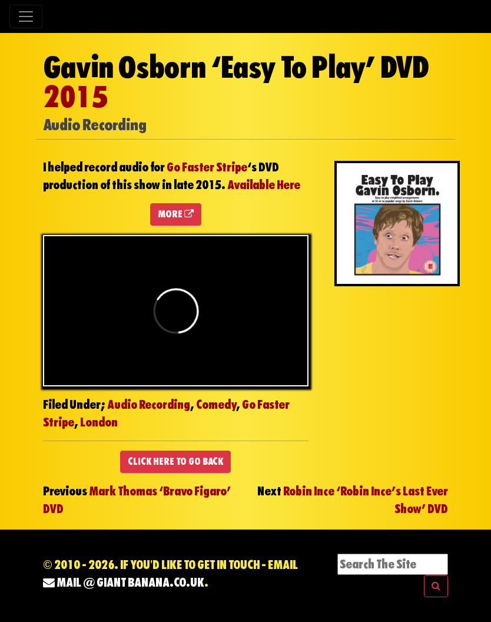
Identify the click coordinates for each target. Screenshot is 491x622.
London (99, 422)
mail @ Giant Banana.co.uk (123, 582)
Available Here (263, 185)
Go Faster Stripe (207, 167)
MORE (176, 214)
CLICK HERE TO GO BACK (175, 461)
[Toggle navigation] (25, 16)
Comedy (216, 404)
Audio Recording (148, 404)
